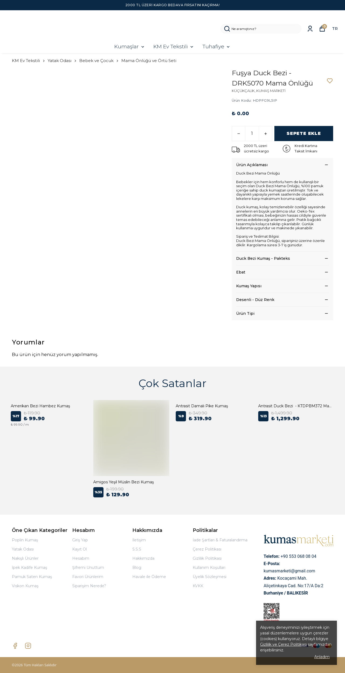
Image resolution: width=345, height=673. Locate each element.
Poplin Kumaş (25, 540)
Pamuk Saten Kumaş (32, 576)
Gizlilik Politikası (207, 558)
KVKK (198, 585)
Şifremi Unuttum (88, 567)
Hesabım (80, 558)
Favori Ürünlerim (87, 576)
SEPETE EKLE (304, 133)
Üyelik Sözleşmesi (209, 576)
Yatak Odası (62, 60)
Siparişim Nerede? (89, 585)
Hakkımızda (143, 558)
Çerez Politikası (207, 549)
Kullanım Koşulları (209, 567)
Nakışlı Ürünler (25, 558)
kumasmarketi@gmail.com (289, 570)
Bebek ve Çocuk (99, 60)
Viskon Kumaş (25, 585)
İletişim (139, 540)
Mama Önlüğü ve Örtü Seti (148, 60)
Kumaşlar (129, 46)
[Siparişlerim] (310, 28)
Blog (136, 567)
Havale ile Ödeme (149, 576)
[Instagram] (28, 646)
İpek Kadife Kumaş (29, 567)
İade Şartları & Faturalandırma (220, 540)
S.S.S (136, 549)
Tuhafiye (216, 46)
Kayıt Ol (79, 549)
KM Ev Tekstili (173, 46)
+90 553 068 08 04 (298, 556)
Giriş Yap (80, 540)
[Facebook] (15, 646)
